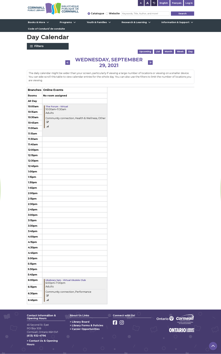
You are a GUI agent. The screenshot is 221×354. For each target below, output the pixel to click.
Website (114, 13)
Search (182, 13)
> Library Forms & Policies (86, 325)
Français (176, 3)
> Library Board (79, 321)
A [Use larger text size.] (147, 3)
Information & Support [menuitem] (175, 22)
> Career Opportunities (85, 329)
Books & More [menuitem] (36, 22)
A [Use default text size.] (154, 3)
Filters (39, 46)
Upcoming (145, 51)
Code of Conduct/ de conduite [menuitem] (46, 28)
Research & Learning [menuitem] (134, 22)
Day (190, 51)
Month (168, 51)
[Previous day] (67, 62)
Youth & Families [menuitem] (97, 22)
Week (180, 51)
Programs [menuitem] (66, 22)
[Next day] (150, 62)
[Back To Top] (213, 346)
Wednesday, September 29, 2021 (109, 62)
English (164, 3)
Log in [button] (189, 3)
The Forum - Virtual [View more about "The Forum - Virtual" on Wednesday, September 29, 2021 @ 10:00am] (57, 106)
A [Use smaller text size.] (141, 3)
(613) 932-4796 (36, 335)
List (158, 51)
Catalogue (97, 13)
